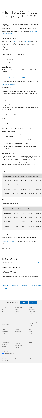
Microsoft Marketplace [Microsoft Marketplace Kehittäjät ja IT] (18, 341)
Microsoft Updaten (24, 62)
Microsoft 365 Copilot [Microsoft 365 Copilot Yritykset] (5, 342)
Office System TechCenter (8, 241)
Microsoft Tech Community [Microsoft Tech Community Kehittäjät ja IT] (19, 339)
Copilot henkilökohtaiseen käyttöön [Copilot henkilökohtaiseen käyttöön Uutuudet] (7, 317)
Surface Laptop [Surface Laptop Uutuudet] (4, 311)
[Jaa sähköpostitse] (8, 248)
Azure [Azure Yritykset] (2, 335)
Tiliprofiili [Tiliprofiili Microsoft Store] (16, 309)
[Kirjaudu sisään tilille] (39, 1)
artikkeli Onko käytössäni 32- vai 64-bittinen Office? (14, 83)
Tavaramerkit (22, 358)
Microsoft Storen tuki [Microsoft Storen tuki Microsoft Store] (18, 313)
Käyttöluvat (17, 358)
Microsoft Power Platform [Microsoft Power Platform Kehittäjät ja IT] (19, 343)
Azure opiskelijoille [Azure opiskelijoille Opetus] (32, 325)
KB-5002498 (28, 41)
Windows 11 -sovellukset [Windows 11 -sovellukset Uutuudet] (6, 324)
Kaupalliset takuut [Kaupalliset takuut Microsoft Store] (18, 322)
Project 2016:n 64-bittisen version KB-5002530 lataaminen (19, 77)
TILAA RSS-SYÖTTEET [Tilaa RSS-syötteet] (8, 252)
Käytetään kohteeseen (7, 20)
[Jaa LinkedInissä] (5, 248)
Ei (32, 302)
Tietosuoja (12, 358)
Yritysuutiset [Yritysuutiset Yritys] (31, 335)
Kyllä (24, 302)
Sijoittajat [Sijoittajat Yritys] (30, 340)
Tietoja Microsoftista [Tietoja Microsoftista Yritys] (32, 333)
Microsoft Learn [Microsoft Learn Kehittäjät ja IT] (17, 333)
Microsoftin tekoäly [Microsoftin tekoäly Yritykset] (5, 331)
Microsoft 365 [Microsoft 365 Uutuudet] (4, 320)
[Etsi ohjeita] (5, 2)
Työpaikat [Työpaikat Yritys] (30, 331)
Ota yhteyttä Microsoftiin (6, 358)
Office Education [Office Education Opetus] (31, 317)
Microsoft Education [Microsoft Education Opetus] (32, 309)
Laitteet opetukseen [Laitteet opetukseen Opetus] (32, 311)
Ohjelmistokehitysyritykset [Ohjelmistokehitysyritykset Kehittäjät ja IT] (19, 345)
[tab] (6, 272)
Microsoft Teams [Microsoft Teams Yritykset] (4, 344)
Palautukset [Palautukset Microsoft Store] (17, 315)
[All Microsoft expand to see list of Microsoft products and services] (1, 1)
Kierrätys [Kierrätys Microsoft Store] (16, 320)
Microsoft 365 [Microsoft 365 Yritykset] (4, 340)
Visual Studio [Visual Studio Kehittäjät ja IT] (17, 347)
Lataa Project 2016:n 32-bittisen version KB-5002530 (18, 75)
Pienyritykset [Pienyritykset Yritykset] (4, 346)
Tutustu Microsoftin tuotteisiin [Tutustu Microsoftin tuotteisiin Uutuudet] (6, 322)
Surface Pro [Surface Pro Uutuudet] (3, 309)
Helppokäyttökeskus (36, 285)
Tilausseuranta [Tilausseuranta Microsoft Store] (17, 317)
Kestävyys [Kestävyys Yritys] (30, 342)
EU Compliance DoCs (35, 358)
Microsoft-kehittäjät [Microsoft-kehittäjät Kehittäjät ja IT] (18, 331)
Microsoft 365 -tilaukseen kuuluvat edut (5, 286)
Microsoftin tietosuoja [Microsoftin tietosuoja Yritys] (32, 337)
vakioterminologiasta (7, 238)
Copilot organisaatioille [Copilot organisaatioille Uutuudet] (5, 315)
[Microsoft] (21, 1)
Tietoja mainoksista (28, 358)
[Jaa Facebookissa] (3, 248)
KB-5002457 (14, 41)
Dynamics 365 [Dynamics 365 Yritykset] (4, 337)
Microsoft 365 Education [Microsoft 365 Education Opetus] (32, 315)
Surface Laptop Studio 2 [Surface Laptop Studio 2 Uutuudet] (5, 313)
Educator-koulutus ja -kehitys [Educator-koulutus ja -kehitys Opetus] (33, 320)
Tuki (2, 4)
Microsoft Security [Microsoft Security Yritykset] (4, 333)
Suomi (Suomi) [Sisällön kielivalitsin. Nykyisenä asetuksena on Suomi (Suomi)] (6, 351)
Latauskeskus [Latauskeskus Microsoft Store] (17, 311)
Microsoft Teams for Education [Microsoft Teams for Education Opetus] (33, 313)
